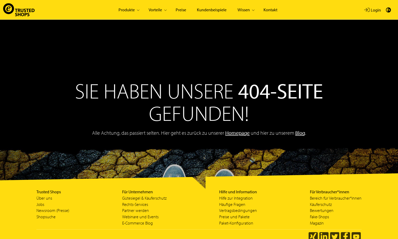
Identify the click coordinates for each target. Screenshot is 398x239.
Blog (300, 132)
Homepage (237, 132)
